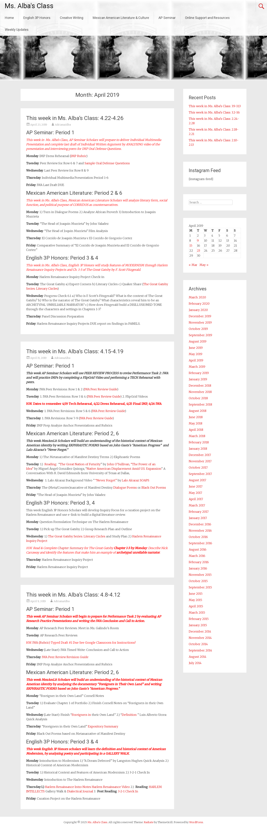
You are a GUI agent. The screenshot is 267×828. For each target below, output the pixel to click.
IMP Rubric (78, 156)
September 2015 (200, 587)
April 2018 (196, 430)
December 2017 (200, 455)
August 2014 (197, 657)
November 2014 (200, 638)
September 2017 (200, 474)
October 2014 (198, 644)
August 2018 (197, 411)
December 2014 (200, 631)
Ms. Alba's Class (29, 6)
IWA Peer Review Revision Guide (65, 657)
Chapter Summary (70, 548)
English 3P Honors (36, 18)
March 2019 (197, 366)
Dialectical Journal (80, 791)
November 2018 (200, 392)
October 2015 (198, 581)
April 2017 (196, 499)
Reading (50, 464)
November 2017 (200, 461)
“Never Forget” (106, 480)
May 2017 (195, 493)
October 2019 (198, 329)
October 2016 (198, 537)
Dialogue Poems (125, 487)
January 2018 (198, 448)
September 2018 (200, 404)
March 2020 (197, 297)
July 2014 (195, 663)
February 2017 (199, 511)
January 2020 (198, 310)
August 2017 (197, 480)
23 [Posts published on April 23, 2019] (198, 250)
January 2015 (198, 625)
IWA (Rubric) (41, 642)
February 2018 (199, 442)
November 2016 (200, 530)
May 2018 (195, 423)
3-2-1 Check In (128, 791)
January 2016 (198, 568)
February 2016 (199, 562)
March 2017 (197, 505)
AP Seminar (167, 18)
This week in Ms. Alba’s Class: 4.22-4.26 (74, 118)
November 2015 (200, 575)
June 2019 (196, 348)
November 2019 (200, 322)
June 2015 (195, 593)
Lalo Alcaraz (130, 480)
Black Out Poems (153, 487)
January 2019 (198, 379)
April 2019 (196, 360)
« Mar (193, 265)
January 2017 (198, 518)
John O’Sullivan (118, 464)
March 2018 (197, 436)
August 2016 (197, 549)
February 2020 (199, 303)
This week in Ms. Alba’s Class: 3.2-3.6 (214, 112)
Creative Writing (71, 18)
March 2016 (197, 556)
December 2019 (200, 316)
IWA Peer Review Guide (100, 389)
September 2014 (200, 650)
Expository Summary (103, 726)
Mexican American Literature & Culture (121, 18)
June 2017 (195, 486)
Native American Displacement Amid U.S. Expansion (124, 468)
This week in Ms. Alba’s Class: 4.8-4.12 (73, 594)
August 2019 (197, 341)
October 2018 (198, 398)
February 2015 (199, 619)
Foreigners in (82, 715)
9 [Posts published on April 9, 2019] (198, 240)
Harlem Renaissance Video (111, 787)
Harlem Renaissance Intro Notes (68, 787)
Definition (129, 715)
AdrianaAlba (63, 124)
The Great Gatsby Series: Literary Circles (76, 536)
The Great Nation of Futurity (80, 464)
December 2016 (200, 524)
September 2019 (200, 335)
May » (204, 265)
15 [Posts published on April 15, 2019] (190, 245)
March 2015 (197, 612)
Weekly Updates (17, 30)
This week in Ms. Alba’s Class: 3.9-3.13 (215, 106)
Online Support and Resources (207, 18)
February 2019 (199, 373)
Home (9, 18)
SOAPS (144, 480)
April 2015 (196, 606)
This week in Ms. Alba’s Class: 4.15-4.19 (74, 351)
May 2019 (195, 354)
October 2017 (198, 467)
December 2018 (200, 385)
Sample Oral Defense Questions (107, 163)
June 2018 (196, 417)
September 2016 (200, 543)
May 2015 (195, 600)
